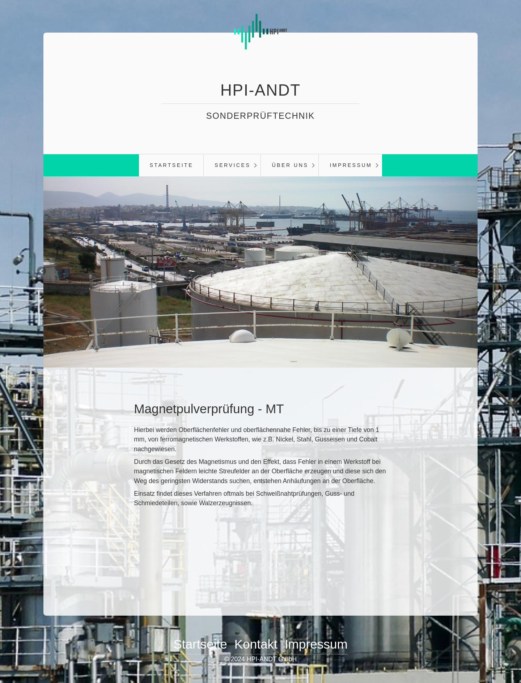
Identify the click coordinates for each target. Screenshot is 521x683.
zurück (36, 272)
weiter (484, 272)
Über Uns (290, 165)
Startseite (171, 165)
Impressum (351, 165)
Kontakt (256, 644)
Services (232, 165)
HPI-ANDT (260, 90)
